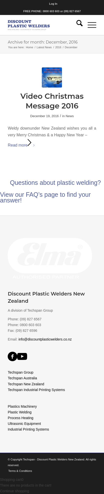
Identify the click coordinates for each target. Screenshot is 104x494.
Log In (53, 3)
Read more (22, 145)
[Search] (77, 25)
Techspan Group (20, 372)
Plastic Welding (19, 412)
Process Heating (20, 418)
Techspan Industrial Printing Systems (36, 390)
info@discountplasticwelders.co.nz (45, 339)
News (70, 116)
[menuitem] (53, 3)
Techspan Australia (22, 378)
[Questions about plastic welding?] (52, 197)
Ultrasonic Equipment (24, 424)
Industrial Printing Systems (28, 429)
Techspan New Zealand (26, 384)
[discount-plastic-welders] (43, 25)
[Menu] (89, 25)
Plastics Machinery (22, 406)
